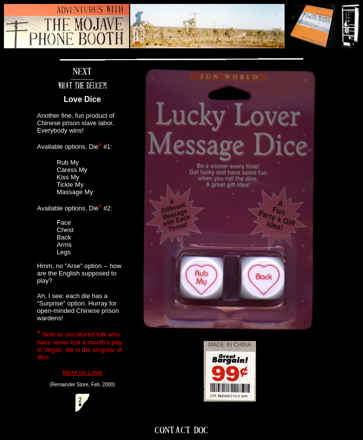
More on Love (82, 372)
